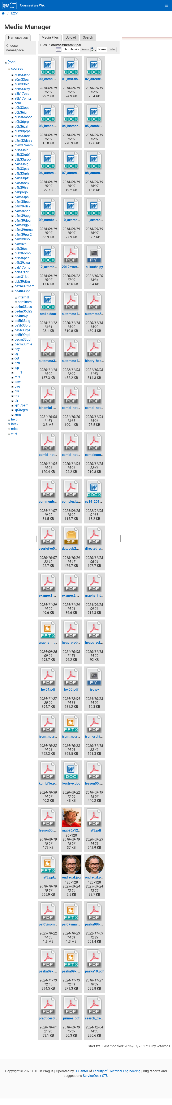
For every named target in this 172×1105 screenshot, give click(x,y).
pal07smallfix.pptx (76, 924)
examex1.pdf (49, 595)
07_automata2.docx (77, 173)
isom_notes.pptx (74, 736)
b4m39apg (22, 216)
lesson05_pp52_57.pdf (56, 830)
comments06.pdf (52, 502)
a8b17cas (21, 94)
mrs (17, 377)
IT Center (81, 1071)
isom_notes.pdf (50, 736)
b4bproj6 (21, 192)
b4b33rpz (21, 178)
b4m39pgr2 (23, 235)
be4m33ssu (23, 307)
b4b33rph (21, 174)
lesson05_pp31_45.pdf (102, 783)
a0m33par (22, 80)
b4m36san (22, 211)
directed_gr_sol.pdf (99, 549)
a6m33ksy (22, 89)
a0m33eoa (22, 75)
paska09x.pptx (73, 971)
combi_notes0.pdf (98, 408)
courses (17, 68)
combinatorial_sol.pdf (101, 455)
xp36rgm (21, 410)
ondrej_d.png (94, 877)
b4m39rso (22, 239)
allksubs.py (94, 267)
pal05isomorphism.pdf (56, 924)
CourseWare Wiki (24, 5)
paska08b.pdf (95, 924)
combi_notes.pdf (74, 408)
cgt (16, 358)
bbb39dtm (22, 282)
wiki (14, 433)
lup (16, 368)
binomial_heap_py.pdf (55, 408)
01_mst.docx (71, 79)
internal (23, 297)
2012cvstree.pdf (74, 267)
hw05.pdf (71, 689)
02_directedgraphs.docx (103, 79)
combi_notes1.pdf (52, 455)
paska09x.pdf (49, 971)
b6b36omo (22, 253)
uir (16, 401)
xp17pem (21, 405)
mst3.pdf (94, 830)
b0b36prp (21, 122)
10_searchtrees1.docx (78, 220)
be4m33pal (22, 291)
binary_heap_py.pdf (99, 361)
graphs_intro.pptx (52, 642)
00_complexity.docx (54, 79)
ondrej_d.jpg (71, 877)
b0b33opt (21, 108)
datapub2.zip (72, 549)
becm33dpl (22, 339)
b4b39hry (21, 188)
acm (17, 103)
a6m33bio (22, 84)
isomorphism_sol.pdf (101, 736)
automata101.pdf (75, 361)
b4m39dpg (22, 221)
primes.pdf (71, 1018)
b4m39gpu (22, 225)
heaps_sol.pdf (95, 642)
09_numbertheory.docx (56, 220)
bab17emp (22, 267)
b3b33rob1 (22, 155)
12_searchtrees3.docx (55, 267)
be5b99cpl (22, 335)
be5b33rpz (22, 330)
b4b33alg (21, 164)
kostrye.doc (71, 783)
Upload (70, 37)
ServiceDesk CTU (95, 1076)
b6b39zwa (22, 263)
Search (88, 37)
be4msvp (21, 316)
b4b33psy (21, 169)
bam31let (21, 277)
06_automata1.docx (54, 173)
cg (16, 354)
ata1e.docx (48, 314)
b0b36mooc (23, 117)
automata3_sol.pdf (53, 361)
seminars (25, 302)
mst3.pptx (48, 877)
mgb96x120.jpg (74, 830)
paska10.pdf (94, 971)
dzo (17, 363)
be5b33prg (22, 325)
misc (14, 429)
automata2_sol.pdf (99, 314)
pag (17, 386)
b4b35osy (21, 183)
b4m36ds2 (22, 206)
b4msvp (20, 244)
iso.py (94, 689)
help (14, 419)
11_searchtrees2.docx (101, 220)
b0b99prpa (22, 131)
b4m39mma (23, 230)
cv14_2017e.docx (98, 502)
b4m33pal (22, 197)
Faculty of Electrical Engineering (117, 1071)
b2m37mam (23, 145)
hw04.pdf (48, 689)
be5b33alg (22, 321)
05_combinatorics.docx (102, 126)
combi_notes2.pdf (75, 455)
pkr (16, 391)
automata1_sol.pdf (76, 314)
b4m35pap (22, 202)
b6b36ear (21, 249)
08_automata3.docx (100, 173)
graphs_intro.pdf (97, 595)
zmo (17, 415)
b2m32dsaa (23, 141)
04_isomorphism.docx (78, 126)
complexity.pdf (73, 502)
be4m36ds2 (23, 311)
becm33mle (23, 344)
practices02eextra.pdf (55, 1018)
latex (14, 424)
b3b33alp (21, 150)
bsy (17, 349)
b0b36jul (20, 113)
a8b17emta (22, 98)
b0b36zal (21, 127)
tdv (16, 396)
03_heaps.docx (50, 126)
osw (17, 382)
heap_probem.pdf (75, 642)
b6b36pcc (21, 258)
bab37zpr (21, 272)
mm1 (18, 372)
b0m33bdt (22, 136)
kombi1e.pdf (48, 783)
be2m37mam (24, 286)
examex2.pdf (72, 595)
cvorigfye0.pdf (50, 549)
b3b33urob (22, 159)
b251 (15, 13)
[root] (12, 62)
